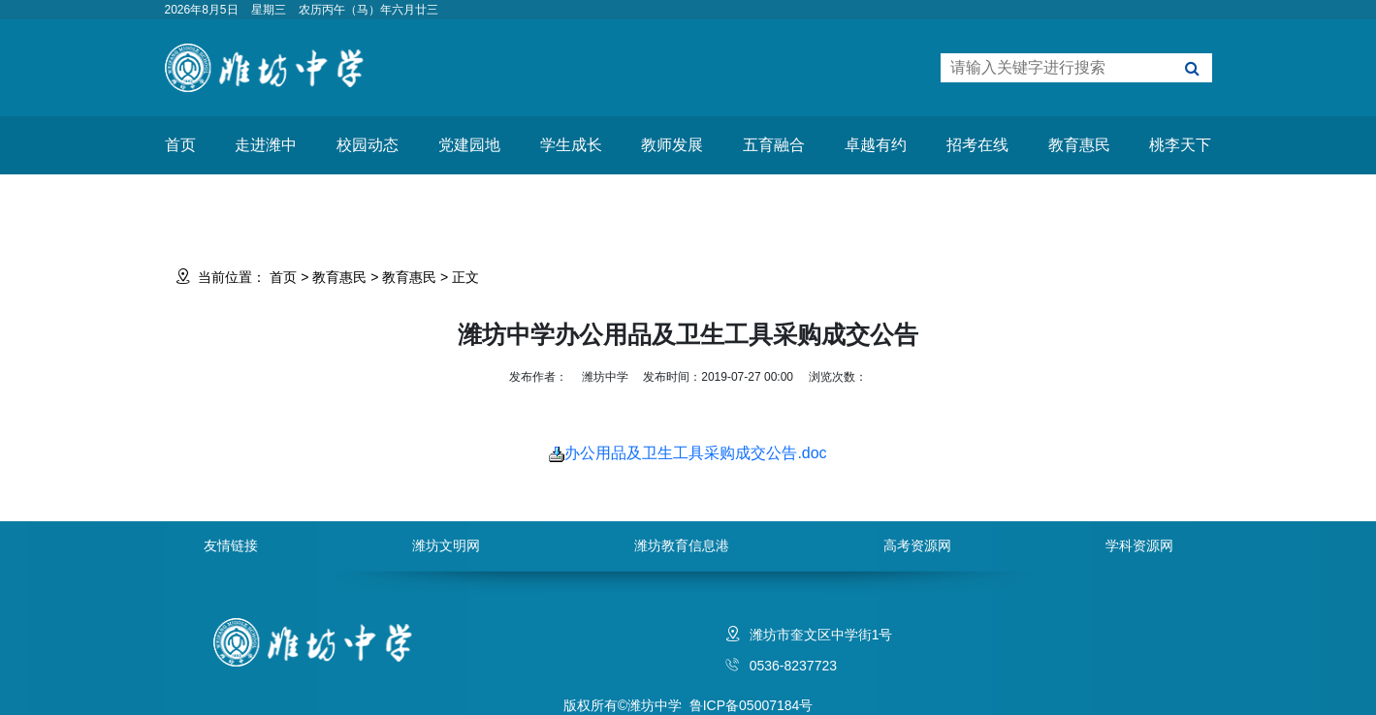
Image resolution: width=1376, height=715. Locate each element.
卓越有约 (876, 145)
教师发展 (672, 145)
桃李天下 (1180, 145)
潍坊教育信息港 (681, 545)
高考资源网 (917, 545)
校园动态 (367, 145)
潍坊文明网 (446, 545)
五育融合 (774, 145)
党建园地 (469, 145)
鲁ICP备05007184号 (751, 705)
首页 (180, 145)
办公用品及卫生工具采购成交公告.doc (687, 453)
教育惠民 (1079, 145)
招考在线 (977, 145)
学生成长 (571, 145)
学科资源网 (1139, 545)
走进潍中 (266, 145)
